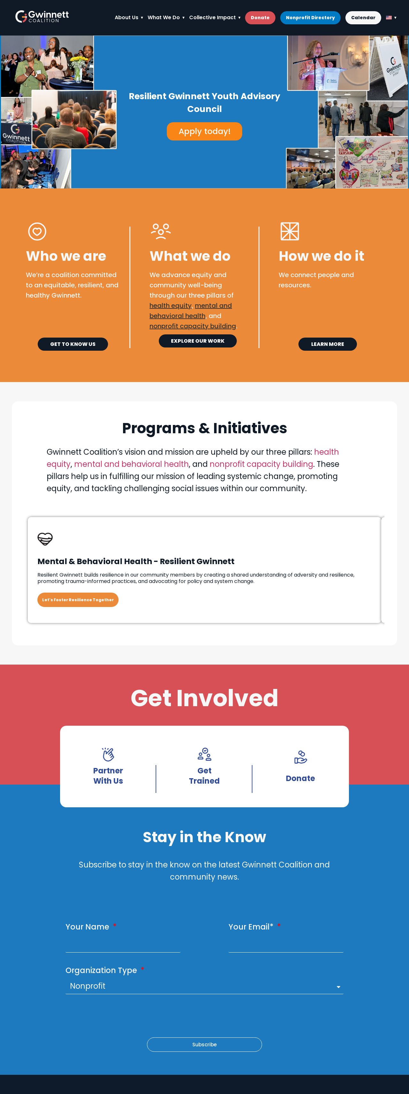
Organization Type (102, 970)
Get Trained (204, 776)
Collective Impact (212, 17)
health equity (171, 305)
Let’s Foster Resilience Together (78, 600)
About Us (126, 17)
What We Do (164, 17)
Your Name (88, 927)
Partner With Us (108, 776)
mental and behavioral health (131, 464)
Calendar (363, 17)
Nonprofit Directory (310, 17)
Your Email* (251, 927)
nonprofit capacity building (261, 464)
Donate (260, 17)
